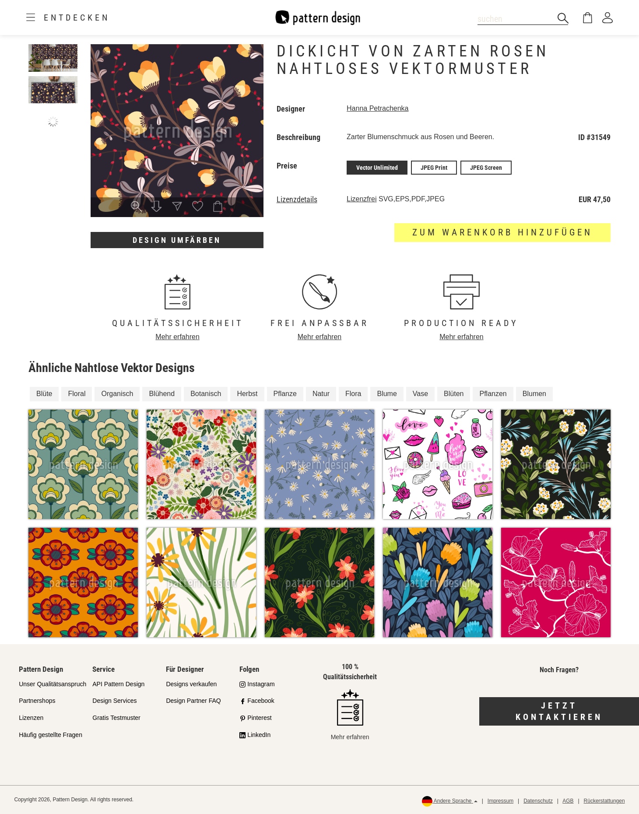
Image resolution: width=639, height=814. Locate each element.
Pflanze (285, 393)
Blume (387, 393)
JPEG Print (434, 167)
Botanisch (205, 393)
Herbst (247, 393)
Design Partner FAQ (193, 700)
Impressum (500, 801)
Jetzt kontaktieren (559, 711)
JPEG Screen (486, 167)
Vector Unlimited (377, 167)
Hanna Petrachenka (377, 108)
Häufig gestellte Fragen (50, 734)
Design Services (114, 700)
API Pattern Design (118, 684)
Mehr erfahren (177, 336)
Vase (420, 393)
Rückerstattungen (604, 801)
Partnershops (37, 700)
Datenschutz (538, 801)
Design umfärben (177, 240)
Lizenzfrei (361, 199)
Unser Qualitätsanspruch (52, 684)
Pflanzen (492, 393)
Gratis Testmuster (116, 717)
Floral (76, 393)
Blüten (453, 393)
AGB (567, 801)
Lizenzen (31, 717)
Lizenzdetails (297, 199)
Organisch (117, 393)
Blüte (44, 393)
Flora (353, 393)
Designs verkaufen (191, 684)
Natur (321, 393)
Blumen (534, 393)
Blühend (162, 393)
